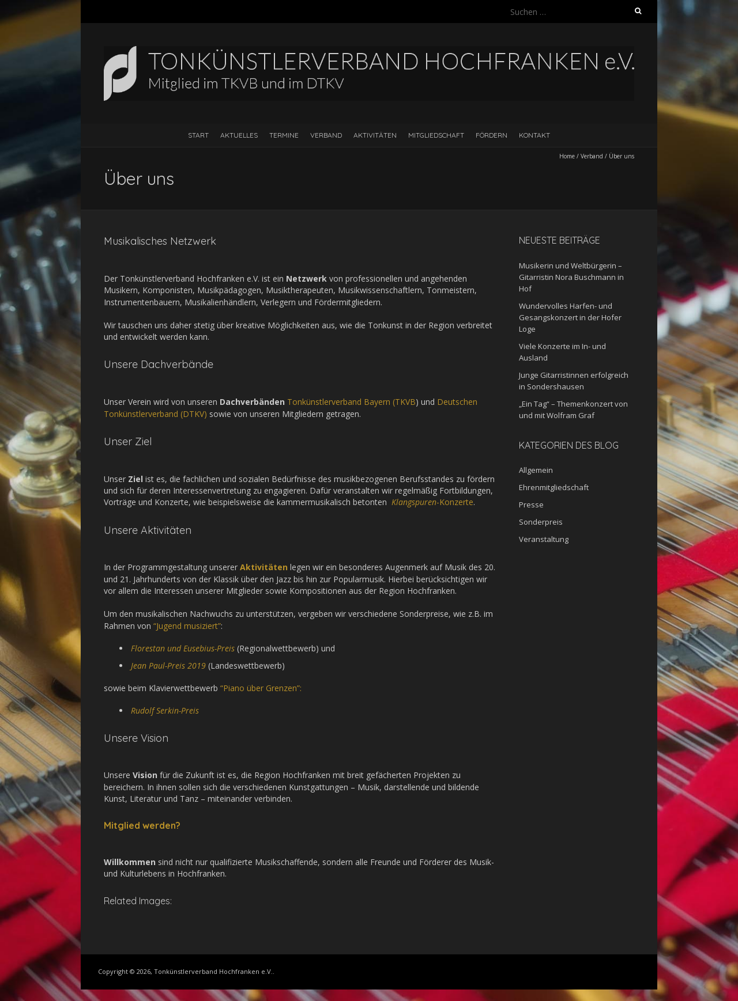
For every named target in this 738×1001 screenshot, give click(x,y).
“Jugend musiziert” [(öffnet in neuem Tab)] (187, 625)
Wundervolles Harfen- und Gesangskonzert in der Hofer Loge (570, 317)
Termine (284, 135)
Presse (531, 504)
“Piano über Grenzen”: (261, 687)
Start (198, 135)
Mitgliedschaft (436, 135)
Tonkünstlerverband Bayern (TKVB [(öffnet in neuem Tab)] (350, 401)
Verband (326, 135)
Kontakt (534, 135)
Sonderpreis (541, 522)
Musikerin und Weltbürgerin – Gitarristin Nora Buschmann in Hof (571, 277)
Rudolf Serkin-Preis (165, 710)
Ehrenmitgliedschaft (554, 487)
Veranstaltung (543, 539)
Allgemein (536, 470)
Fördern (491, 135)
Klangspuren (412, 501)
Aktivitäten (375, 135)
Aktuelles (239, 135)
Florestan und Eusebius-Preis (183, 648)
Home (567, 156)
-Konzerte (454, 501)
